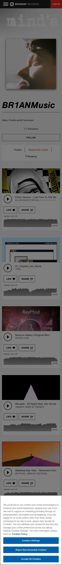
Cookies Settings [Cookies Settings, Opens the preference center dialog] (31, 540)
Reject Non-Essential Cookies (31, 550)
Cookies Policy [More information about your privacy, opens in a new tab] (19, 534)
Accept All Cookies (31, 559)
